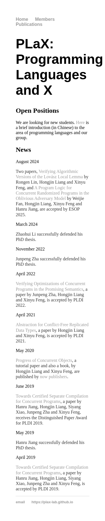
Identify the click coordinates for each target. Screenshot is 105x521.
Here (80, 122)
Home (22, 19)
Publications (29, 24)
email (20, 502)
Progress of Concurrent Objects (44, 360)
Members (45, 19)
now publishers (53, 376)
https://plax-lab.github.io (52, 502)
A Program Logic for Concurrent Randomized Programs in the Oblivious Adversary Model (52, 193)
